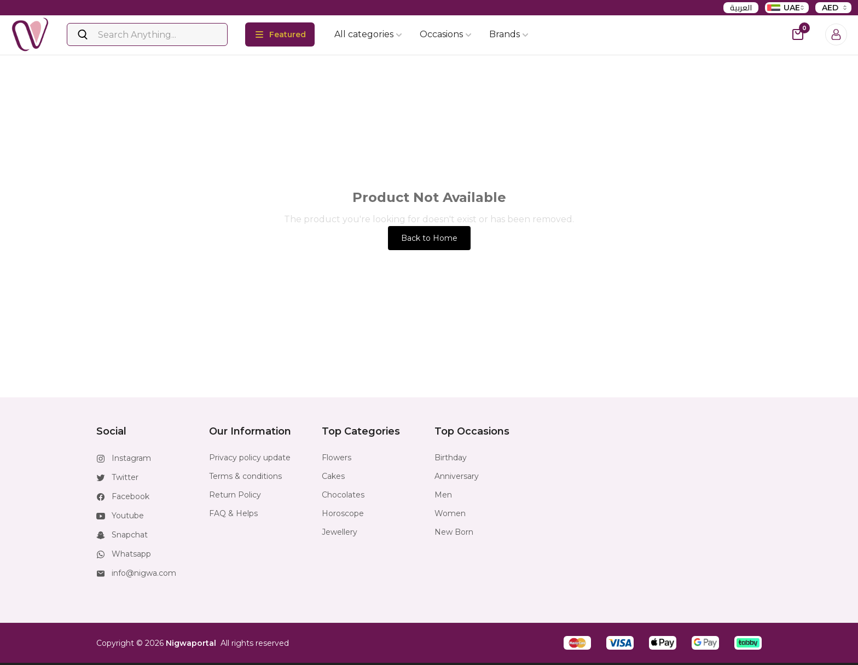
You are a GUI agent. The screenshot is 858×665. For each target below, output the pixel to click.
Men (443, 495)
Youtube (128, 516)
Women (450, 513)
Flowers (336, 457)
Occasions (446, 34)
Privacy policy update (250, 457)
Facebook (130, 496)
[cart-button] (797, 34)
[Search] (147, 34)
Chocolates (343, 495)
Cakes (333, 476)
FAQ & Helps (233, 513)
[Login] (836, 34)
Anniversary (456, 476)
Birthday (450, 457)
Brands (509, 34)
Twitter (125, 477)
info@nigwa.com (144, 573)
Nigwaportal (191, 643)
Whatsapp (131, 554)
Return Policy (235, 495)
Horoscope (343, 513)
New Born (453, 532)
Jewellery (339, 532)
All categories (368, 34)
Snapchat (130, 535)
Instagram (131, 458)
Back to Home (429, 238)
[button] (577, 643)
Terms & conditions (245, 476)
